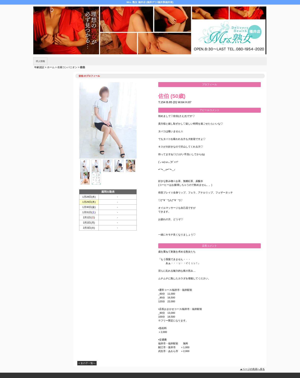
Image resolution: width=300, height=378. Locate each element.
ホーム (51, 67)
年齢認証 (39, 67)
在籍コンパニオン (67, 67)
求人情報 (40, 61)
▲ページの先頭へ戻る (252, 369)
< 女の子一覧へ (86, 363)
